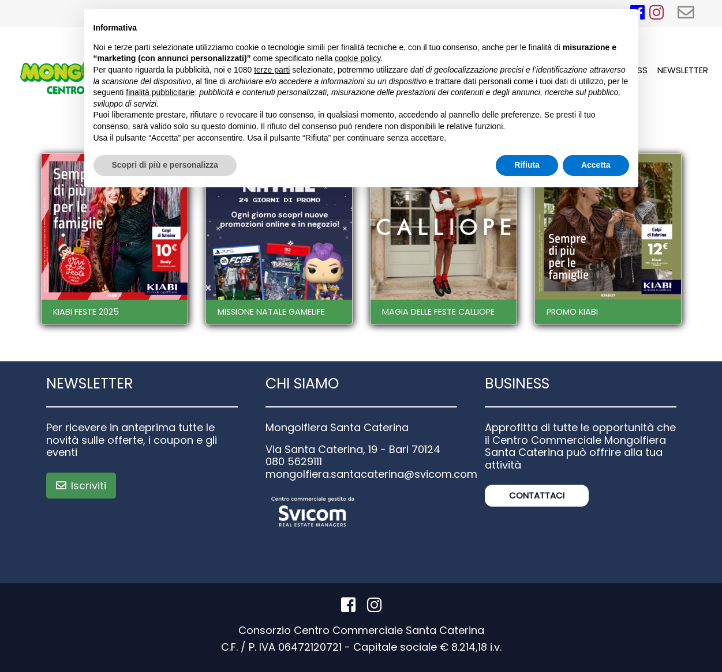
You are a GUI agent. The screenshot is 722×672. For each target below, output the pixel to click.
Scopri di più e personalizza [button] (165, 164)
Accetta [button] (596, 164)
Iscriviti (81, 485)
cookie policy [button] (357, 58)
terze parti (272, 69)
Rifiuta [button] (527, 164)
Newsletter (682, 70)
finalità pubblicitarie (160, 92)
